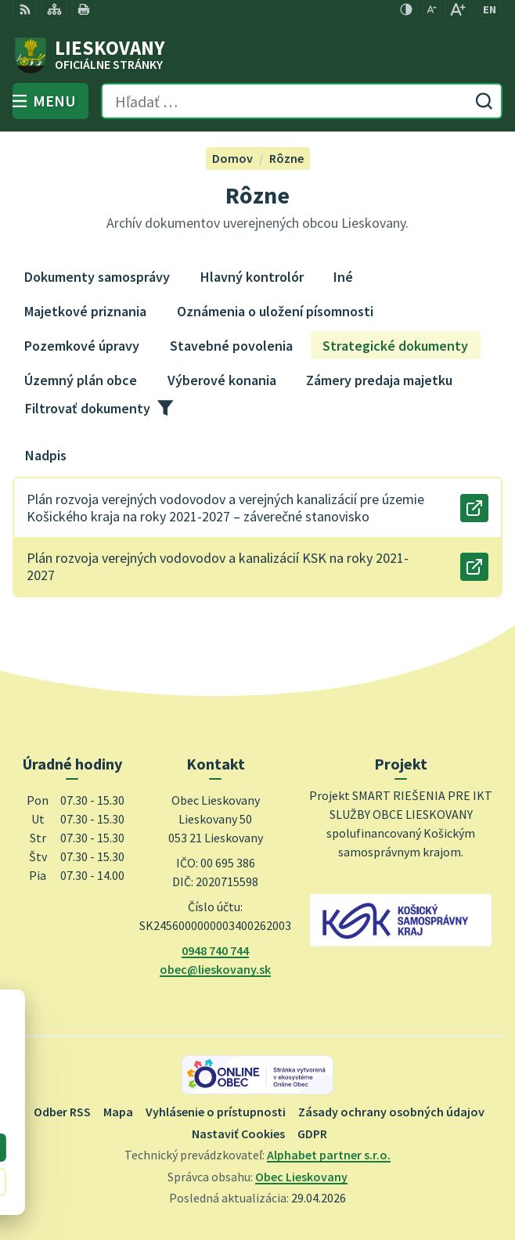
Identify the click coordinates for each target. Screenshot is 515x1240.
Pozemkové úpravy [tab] (81, 346)
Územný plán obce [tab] (80, 380)
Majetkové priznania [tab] (85, 311)
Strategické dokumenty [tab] (395, 346)
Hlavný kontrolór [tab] (252, 277)
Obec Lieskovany (301, 1176)
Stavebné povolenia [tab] (231, 346)
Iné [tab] (343, 277)
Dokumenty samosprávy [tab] (97, 277)
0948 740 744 (215, 950)
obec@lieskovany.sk (215, 969)
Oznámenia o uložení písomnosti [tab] (275, 311)
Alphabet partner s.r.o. (329, 1154)
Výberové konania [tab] (221, 380)
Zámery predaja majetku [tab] (379, 380)
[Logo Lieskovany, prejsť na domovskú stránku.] (257, 56)
